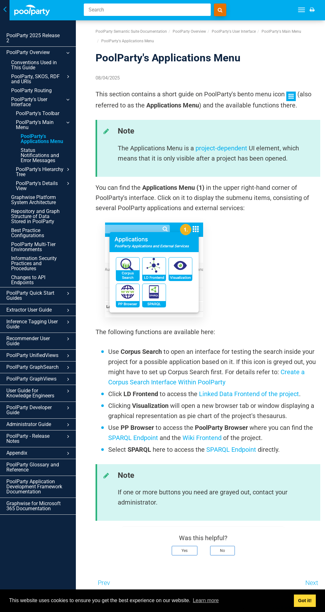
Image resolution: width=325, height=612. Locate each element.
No (222, 550)
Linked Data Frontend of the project (249, 394)
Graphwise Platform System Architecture (33, 179)
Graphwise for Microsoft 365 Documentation (33, 460)
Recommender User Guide (41, 308)
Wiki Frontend (202, 438)
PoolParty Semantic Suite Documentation (131, 31)
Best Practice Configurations (27, 212)
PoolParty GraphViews (41, 343)
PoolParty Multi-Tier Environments (33, 226)
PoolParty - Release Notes (41, 395)
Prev (104, 583)
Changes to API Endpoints (40, 252)
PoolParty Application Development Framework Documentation (34, 441)
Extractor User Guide (41, 279)
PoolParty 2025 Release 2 (35, 35)
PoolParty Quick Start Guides (41, 265)
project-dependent (221, 148)
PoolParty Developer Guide (41, 372)
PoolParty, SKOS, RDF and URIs (44, 73)
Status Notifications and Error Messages (43, 137)
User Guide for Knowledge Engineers (41, 357)
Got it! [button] (304, 600)
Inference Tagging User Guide (41, 293)
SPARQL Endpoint (133, 438)
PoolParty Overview (41, 47)
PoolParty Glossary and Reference (32, 421)
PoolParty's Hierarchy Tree (46, 151)
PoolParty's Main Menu (46, 112)
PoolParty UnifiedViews (41, 320)
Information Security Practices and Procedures (39, 240)
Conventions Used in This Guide (39, 59)
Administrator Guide (41, 384)
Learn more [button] (206, 600)
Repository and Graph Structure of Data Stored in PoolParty (38, 196)
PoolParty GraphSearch (41, 331)
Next (311, 583)
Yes (185, 550)
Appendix (41, 407)
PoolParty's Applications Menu (42, 123)
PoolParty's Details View (46, 165)
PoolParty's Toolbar (37, 103)
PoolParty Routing (31, 85)
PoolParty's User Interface (44, 94)
